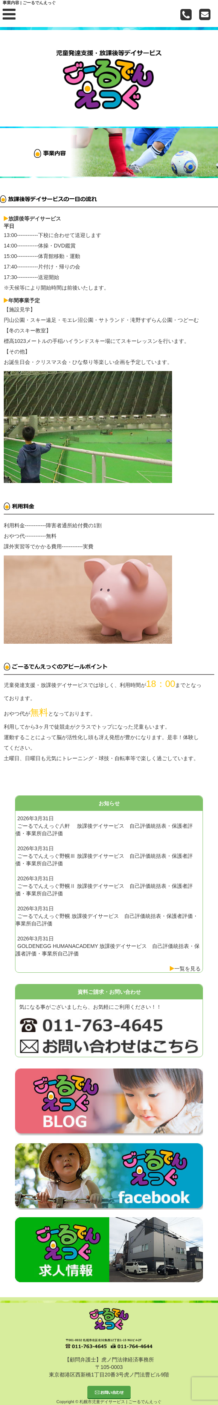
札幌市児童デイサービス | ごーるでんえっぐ (120, 1401)
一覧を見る (187, 969)
